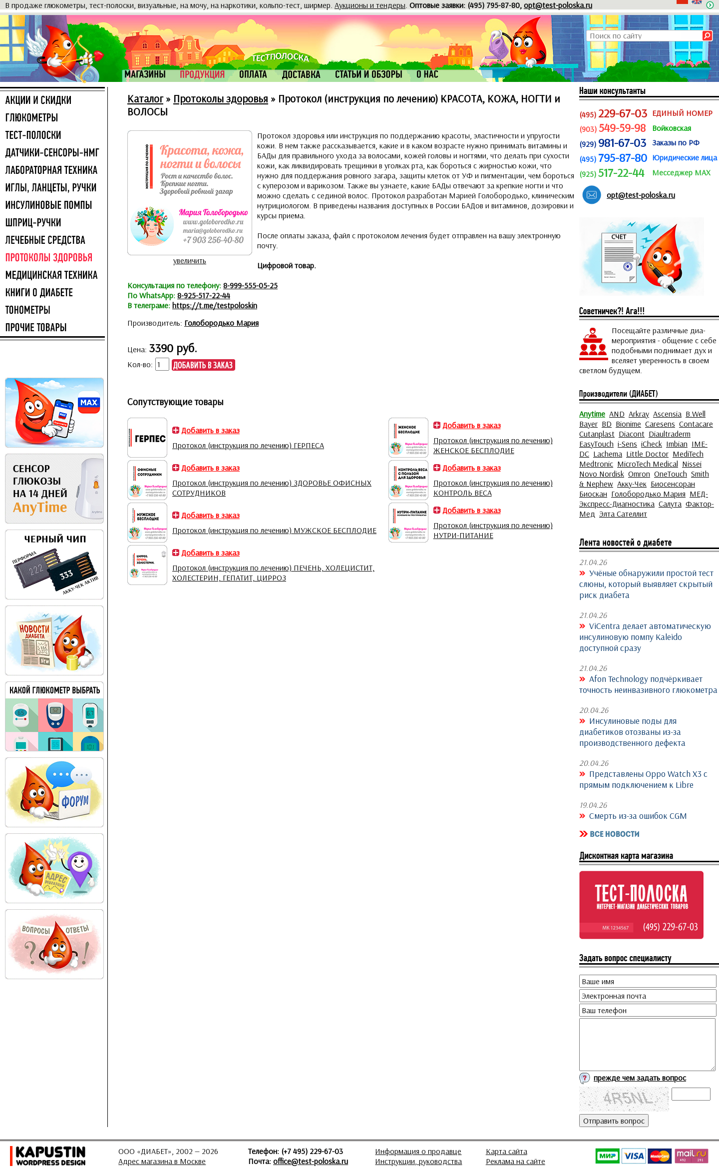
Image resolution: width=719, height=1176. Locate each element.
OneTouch (670, 474)
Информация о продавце (418, 1151)
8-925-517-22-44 (203, 295)
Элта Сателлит (623, 514)
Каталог (145, 98)
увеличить (189, 260)
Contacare (696, 424)
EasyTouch (596, 444)
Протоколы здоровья (220, 98)
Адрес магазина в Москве (162, 1161)
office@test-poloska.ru (310, 1161)
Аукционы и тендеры (370, 5)
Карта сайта (506, 1151)
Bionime (628, 424)
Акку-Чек (632, 484)
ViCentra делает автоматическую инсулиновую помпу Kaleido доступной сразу (645, 636)
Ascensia (667, 414)
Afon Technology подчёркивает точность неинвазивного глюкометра (648, 684)
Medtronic (596, 464)
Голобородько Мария (221, 323)
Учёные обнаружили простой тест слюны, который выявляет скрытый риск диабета (646, 583)
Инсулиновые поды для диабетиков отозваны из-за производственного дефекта (632, 731)
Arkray (639, 414)
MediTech (688, 454)
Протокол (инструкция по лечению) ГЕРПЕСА (248, 445)
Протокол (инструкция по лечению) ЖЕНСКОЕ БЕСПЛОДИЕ (493, 445)
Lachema (607, 454)
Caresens (660, 424)
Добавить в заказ (210, 430)
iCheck (651, 444)
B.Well (696, 414)
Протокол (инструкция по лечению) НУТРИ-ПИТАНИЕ (493, 530)
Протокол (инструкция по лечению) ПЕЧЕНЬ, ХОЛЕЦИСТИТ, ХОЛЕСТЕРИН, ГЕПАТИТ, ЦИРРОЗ (273, 573)
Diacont (632, 434)
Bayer (588, 424)
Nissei (692, 464)
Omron (639, 474)
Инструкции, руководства (418, 1161)
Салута (670, 504)
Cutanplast (597, 434)
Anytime (592, 414)
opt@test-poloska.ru (558, 5)
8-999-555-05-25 (250, 285)
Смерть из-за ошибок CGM (638, 815)
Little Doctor (647, 454)
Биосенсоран (673, 484)
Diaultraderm (670, 434)
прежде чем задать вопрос (640, 1078)
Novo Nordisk (601, 474)
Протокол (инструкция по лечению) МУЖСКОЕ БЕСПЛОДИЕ (274, 530)
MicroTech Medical (647, 464)
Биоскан (593, 494)
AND (617, 414)
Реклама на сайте (515, 1161)
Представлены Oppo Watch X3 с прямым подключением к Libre (643, 779)
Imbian (677, 444)
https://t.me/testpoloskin (214, 305)
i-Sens (627, 444)
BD (607, 424)
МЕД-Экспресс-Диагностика (643, 499)
